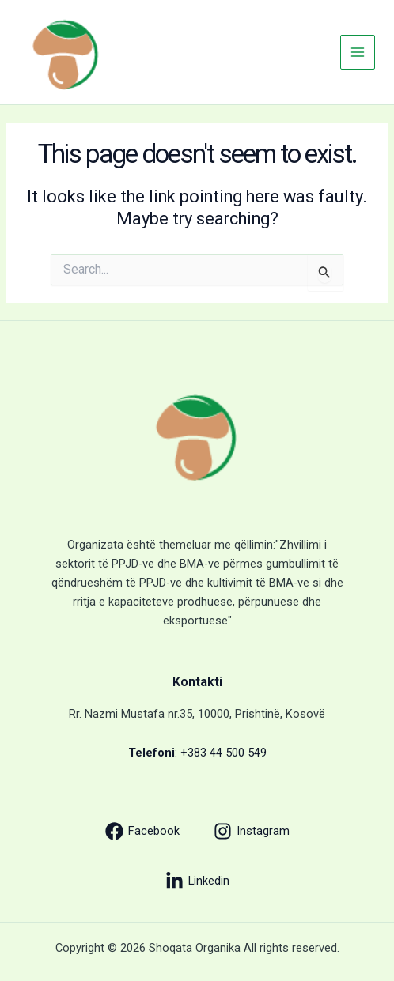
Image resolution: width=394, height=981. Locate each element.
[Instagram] (251, 831)
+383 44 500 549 (223, 752)
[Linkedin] (197, 881)
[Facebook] (142, 831)
